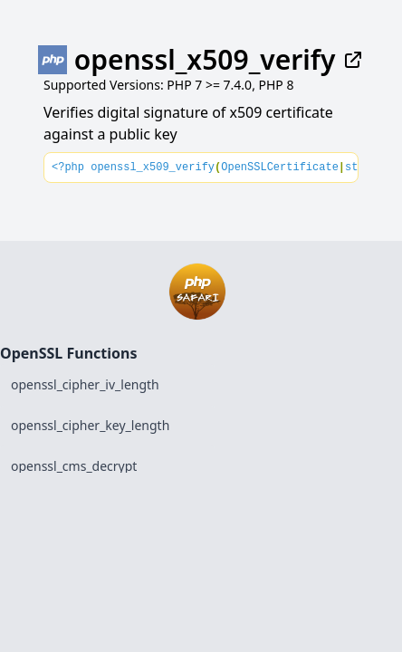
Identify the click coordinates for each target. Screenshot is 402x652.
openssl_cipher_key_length (90, 425)
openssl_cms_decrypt (74, 466)
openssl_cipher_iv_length (85, 384)
